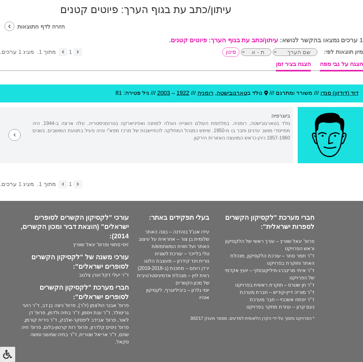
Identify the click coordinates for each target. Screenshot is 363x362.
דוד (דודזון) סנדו (339, 93)
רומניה (205, 93)
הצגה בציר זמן (293, 64)
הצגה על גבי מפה (341, 64)
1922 (182, 93)
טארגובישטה (232, 93)
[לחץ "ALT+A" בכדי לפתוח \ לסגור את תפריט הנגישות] (7, 354)
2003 (163, 93)
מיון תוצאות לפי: (343, 52)
